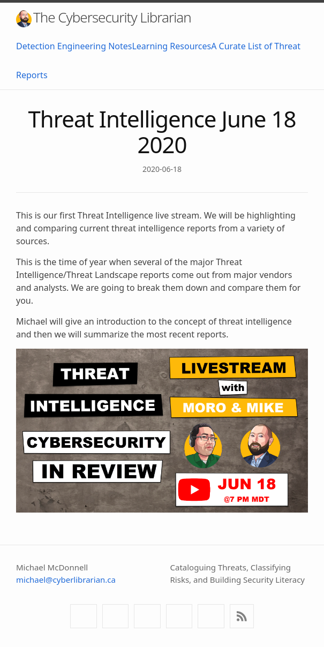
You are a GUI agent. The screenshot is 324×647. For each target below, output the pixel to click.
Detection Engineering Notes (74, 46)
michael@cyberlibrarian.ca (66, 579)
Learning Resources (171, 46)
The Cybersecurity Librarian (103, 17)
